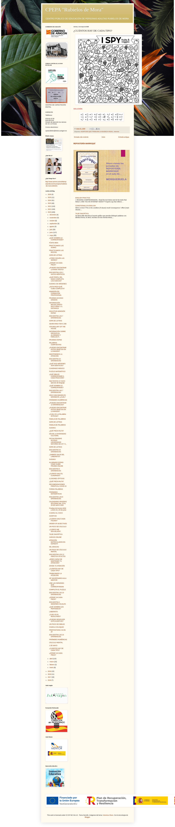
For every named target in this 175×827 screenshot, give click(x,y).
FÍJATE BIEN (53, 243)
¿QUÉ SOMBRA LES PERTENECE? (56, 608)
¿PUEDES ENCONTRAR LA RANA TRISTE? (57, 268)
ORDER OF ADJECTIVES (58, 523)
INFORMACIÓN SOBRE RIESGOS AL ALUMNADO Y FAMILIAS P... (57, 334)
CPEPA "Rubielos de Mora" (74, 10)
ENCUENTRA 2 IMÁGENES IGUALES (57, 603)
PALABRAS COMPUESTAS (55, 343)
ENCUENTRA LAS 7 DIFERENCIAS (56, 317)
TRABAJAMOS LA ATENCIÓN (55, 574)
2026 (50, 194)
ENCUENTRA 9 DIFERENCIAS (55, 470)
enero (52, 667)
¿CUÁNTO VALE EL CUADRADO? (56, 474)
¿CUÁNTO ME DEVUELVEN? (55, 530)
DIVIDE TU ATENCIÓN (57, 566)
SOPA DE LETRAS (55, 255)
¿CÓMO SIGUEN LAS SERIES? (56, 259)
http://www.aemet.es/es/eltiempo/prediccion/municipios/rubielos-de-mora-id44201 (56, 184)
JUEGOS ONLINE (55, 537)
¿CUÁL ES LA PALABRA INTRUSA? (57, 415)
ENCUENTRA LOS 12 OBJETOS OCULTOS (57, 555)
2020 (50, 212)
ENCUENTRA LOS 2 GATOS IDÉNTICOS (57, 273)
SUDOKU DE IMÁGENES (58, 284)
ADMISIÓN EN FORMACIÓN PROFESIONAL (55, 293)
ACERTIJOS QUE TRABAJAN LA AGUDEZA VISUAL (97, 131)
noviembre (53, 218)
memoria (116, 131)
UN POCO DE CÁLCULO (57, 526)
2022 (50, 206)
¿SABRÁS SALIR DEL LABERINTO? (56, 455)
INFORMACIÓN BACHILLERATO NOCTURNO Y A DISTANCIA (55, 305)
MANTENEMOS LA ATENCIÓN (55, 355)
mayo (52, 235)
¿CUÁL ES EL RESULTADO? (55, 615)
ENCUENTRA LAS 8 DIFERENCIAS (56, 498)
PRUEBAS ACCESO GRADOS (56, 299)
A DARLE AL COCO (56, 513)
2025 (50, 197)
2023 (50, 203)
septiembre (53, 223)
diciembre (53, 215)
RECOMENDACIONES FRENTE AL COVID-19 (57, 485)
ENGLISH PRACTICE (82, 198)
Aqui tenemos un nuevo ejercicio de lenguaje (57, 382)
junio (51, 232)
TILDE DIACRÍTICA (82, 213)
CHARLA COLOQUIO (56, 627)
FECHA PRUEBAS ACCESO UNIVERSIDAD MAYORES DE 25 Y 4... (58, 441)
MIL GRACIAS (54, 547)
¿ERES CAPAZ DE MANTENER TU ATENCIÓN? (55, 561)
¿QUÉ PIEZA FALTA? (56, 431)
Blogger (87, 817)
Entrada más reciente (81, 137)
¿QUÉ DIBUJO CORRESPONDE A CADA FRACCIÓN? (56, 376)
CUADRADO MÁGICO (56, 368)
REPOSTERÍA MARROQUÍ (84, 143)
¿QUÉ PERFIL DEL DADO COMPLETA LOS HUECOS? (56, 279)
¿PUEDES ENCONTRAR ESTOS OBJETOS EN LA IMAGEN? (57, 349)
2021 (50, 209)
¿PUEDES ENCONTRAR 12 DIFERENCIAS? (57, 404)
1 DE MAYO (53, 645)
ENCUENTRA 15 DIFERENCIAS (55, 451)
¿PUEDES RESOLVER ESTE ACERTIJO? (57, 620)
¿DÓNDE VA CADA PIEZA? (55, 264)
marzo (52, 662)
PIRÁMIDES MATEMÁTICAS (55, 493)
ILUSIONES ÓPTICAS (56, 478)
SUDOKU (52, 428)
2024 (50, 200)
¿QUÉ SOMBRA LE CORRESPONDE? (56, 239)
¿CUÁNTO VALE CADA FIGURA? (57, 520)
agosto (52, 226)
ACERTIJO (53, 516)
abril (51, 659)
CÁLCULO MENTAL (56, 642)
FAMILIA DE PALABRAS (57, 419)
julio (51, 229)
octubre (52, 221)
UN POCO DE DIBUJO (57, 624)
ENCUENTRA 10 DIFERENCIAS (55, 360)
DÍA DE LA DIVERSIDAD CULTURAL (57, 434)
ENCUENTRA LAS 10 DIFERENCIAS (56, 593)
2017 (50, 677)
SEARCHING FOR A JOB (57, 324)
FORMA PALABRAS (56, 489)
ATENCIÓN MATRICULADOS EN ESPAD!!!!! (57, 542)
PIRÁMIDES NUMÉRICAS (58, 400)
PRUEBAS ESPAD (55, 340)
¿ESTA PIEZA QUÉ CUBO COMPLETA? (57, 287)
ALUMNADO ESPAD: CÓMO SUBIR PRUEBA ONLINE (56, 464)
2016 (50, 680)
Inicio (103, 137)
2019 (50, 671)
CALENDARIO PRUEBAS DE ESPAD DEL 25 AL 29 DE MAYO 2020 (58, 503)
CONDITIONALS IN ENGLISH (85, 206)
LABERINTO (53, 611)
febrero (52, 664)
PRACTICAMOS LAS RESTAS (56, 251)
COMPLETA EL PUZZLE (57, 589)
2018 (50, 674)
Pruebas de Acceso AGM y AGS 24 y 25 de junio (57, 509)
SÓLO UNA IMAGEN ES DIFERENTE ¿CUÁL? (57, 396)
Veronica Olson (108, 815)
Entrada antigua (123, 137)
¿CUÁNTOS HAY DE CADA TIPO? (56, 569)
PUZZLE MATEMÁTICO (57, 371)
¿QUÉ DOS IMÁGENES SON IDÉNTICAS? (57, 364)
